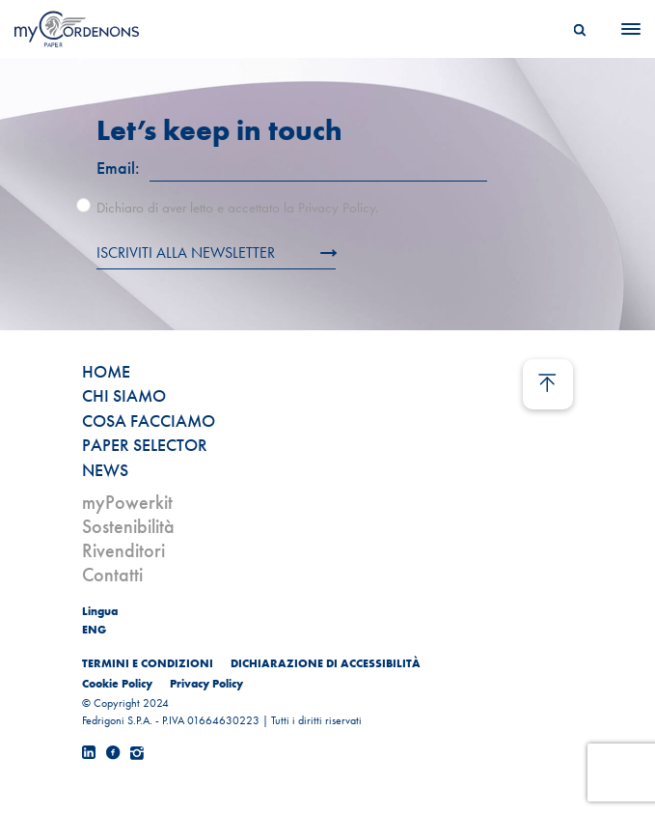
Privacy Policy (206, 683)
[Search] (579, 29)
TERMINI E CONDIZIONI (147, 663)
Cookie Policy (117, 683)
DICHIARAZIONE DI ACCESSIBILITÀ (326, 663)
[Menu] (625, 29)
